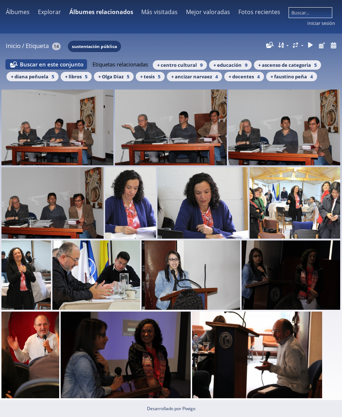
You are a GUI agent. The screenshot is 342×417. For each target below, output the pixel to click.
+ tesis (150, 76)
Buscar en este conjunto (51, 64)
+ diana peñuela (32, 76)
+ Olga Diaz (113, 76)
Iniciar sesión (321, 23)
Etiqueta (37, 46)
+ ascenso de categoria (287, 65)
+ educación (230, 65)
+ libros (76, 76)
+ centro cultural (180, 65)
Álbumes (18, 12)
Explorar (49, 12)
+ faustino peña (291, 76)
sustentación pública (94, 46)
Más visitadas (159, 12)
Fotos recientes (259, 12)
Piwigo (188, 408)
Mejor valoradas (208, 12)
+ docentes (244, 76)
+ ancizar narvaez (194, 76)
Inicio (13, 46)
